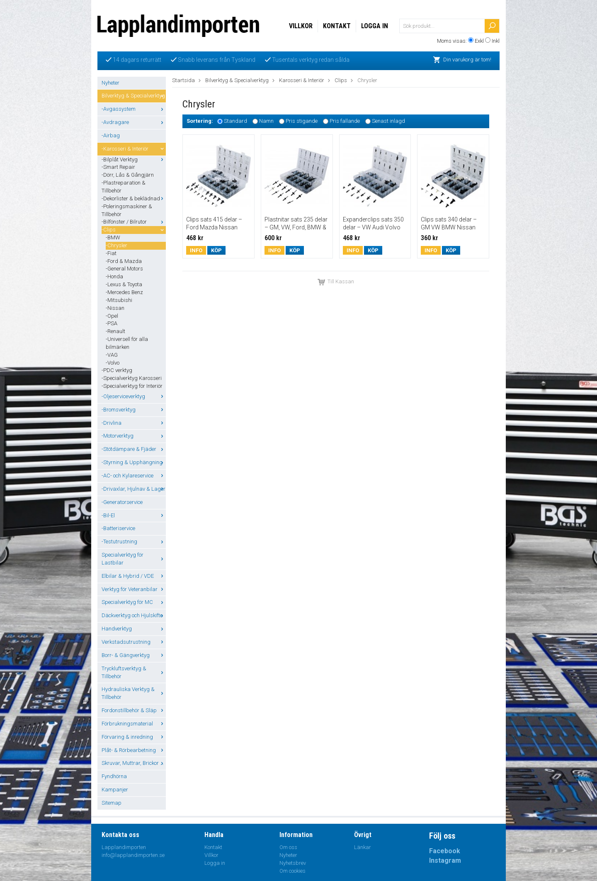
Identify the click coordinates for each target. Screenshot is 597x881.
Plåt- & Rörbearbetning (134, 750)
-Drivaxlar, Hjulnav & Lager (134, 489)
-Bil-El (134, 515)
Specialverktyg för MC (134, 602)
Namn (266, 121)
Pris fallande (345, 121)
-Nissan (115, 308)
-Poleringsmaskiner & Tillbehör (127, 210)
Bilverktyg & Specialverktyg (134, 95)
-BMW (113, 237)
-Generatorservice (122, 502)
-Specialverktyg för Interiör (132, 386)
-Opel (112, 316)
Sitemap (111, 803)
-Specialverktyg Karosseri (132, 378)
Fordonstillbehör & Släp (134, 710)
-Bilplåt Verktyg (134, 159)
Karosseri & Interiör (301, 80)
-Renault (115, 331)
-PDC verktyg (117, 370)
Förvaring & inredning (134, 737)
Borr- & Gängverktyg (134, 655)
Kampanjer (115, 789)
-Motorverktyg (134, 436)
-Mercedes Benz (124, 292)
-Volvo (112, 363)
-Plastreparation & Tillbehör (124, 187)
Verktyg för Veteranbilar (134, 589)
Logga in (374, 26)
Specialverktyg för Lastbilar (134, 559)
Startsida (183, 80)
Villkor (301, 26)
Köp (216, 250)
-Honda (114, 276)
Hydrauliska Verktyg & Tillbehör (134, 693)
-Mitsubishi (119, 300)
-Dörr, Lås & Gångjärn (128, 175)
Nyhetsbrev (292, 863)
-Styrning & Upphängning (134, 462)
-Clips (134, 229)
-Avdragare (134, 122)
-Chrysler (116, 245)
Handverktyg (134, 628)
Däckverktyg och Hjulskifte (134, 615)
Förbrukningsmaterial (134, 723)
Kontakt (337, 26)
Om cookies (292, 871)
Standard (235, 121)
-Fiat (111, 253)
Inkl (496, 41)
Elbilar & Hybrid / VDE (134, 576)
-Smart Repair (118, 167)
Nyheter (110, 83)
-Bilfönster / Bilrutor (134, 222)
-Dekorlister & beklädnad (134, 198)
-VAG (112, 355)
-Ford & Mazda (124, 261)
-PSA (111, 323)
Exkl (479, 41)
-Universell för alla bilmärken (127, 343)
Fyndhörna (114, 776)
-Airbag (111, 135)
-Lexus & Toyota (124, 284)
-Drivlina (134, 423)
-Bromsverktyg (134, 409)
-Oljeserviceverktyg (134, 396)
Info (196, 250)
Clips (341, 80)
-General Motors (124, 268)
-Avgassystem (134, 109)
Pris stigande (302, 121)
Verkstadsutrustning (134, 642)
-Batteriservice (118, 528)
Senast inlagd (388, 121)
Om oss (288, 847)
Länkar (362, 847)
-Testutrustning (134, 541)
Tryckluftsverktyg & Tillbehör (134, 672)
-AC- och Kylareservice (134, 475)
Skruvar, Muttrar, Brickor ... (134, 763)
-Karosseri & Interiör (134, 149)
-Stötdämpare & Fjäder (134, 449)
